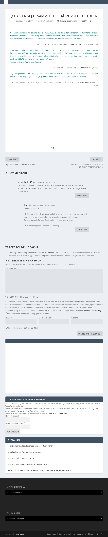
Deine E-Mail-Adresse (15, 423)
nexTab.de (20, 534)
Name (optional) (12, 416)
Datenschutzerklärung (92, 310)
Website (74, 318)
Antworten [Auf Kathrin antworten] (81, 229)
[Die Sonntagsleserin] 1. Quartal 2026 (37, 446)
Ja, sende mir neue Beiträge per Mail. (22, 328)
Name (8, 318)
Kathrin (30, 21)
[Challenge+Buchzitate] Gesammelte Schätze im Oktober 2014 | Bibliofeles (38, 253)
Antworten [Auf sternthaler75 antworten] (81, 195)
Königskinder (82, 68)
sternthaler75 (25, 182)
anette (10, 458)
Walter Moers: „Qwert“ (31, 452)
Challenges (61, 21)
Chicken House (75, 44)
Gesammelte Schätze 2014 (77, 21)
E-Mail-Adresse (45, 318)
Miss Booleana (14, 446)
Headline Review (84, 82)
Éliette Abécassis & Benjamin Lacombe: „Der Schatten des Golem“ (44, 470)
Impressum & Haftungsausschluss (61, 534)
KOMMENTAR (10, 268)
